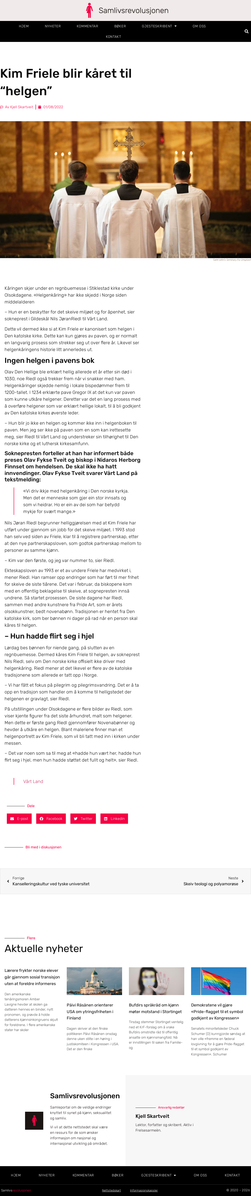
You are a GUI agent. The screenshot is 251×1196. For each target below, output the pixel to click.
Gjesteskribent (159, 26)
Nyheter (53, 26)
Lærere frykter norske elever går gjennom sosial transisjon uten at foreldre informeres (32, 977)
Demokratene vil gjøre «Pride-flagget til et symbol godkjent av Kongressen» (217, 1012)
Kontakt (113, 37)
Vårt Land (33, 781)
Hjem (24, 26)
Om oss (199, 26)
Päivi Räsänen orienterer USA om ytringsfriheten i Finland (90, 1012)
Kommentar (87, 26)
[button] (247, 31)
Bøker (120, 26)
